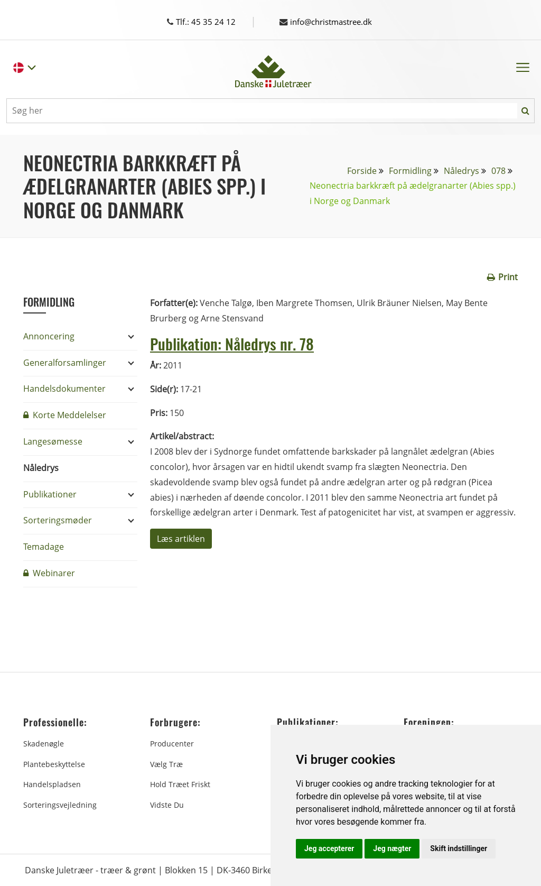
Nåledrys (461, 170)
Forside (362, 170)
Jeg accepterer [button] (329, 848)
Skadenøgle (43, 743)
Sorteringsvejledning (60, 804)
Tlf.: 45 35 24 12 (211, 21)
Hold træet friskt (180, 784)
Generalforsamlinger (64, 362)
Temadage (43, 546)
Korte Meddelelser (64, 414)
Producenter (172, 743)
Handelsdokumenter (64, 388)
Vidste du (167, 804)
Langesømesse (52, 441)
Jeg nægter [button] (392, 848)
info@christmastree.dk (330, 21)
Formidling (410, 170)
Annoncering (48, 336)
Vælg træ (166, 764)
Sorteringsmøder (57, 519)
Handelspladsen (52, 784)
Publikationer (50, 494)
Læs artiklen (181, 538)
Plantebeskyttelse (54, 764)
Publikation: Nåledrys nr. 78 (235, 343)
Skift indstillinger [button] (458, 848)
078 (498, 170)
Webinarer (49, 572)
